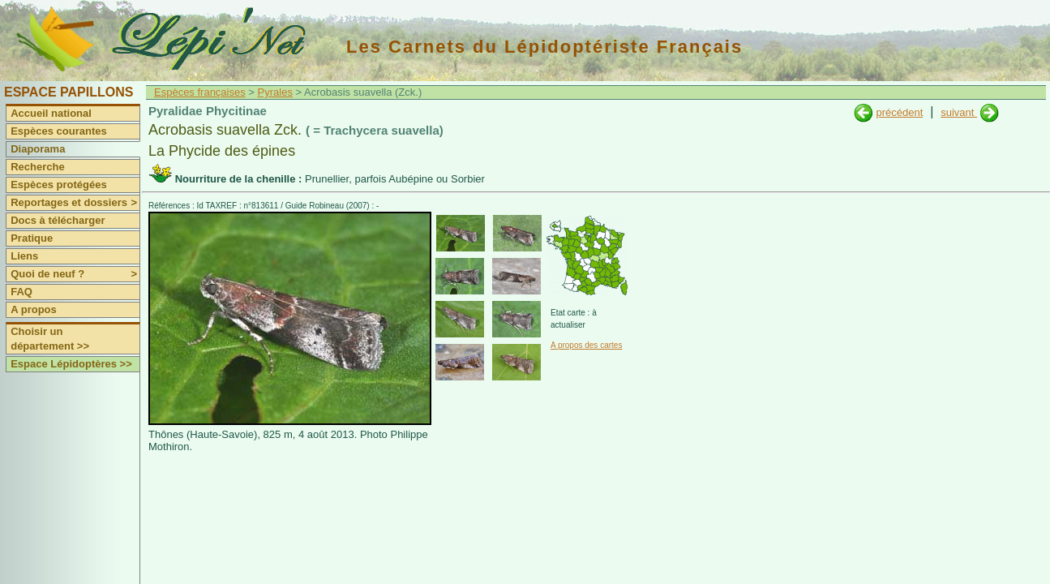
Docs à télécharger (58, 220)
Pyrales (275, 92)
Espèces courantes (59, 131)
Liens (24, 256)
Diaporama (38, 149)
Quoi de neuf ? (75, 274)
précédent (899, 112)
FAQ (21, 292)
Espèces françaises (200, 92)
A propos (34, 309)
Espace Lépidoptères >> (71, 364)
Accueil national (51, 113)
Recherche (37, 167)
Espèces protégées (59, 184)
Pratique (32, 238)
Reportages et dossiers (75, 202)
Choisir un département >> (50, 338)
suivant (959, 112)
